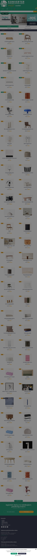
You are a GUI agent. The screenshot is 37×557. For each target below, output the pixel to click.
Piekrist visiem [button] (14, 553)
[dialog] (18, 278)
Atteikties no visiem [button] (22, 553)
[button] (18, 555)
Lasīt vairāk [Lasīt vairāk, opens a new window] (28, 551)
